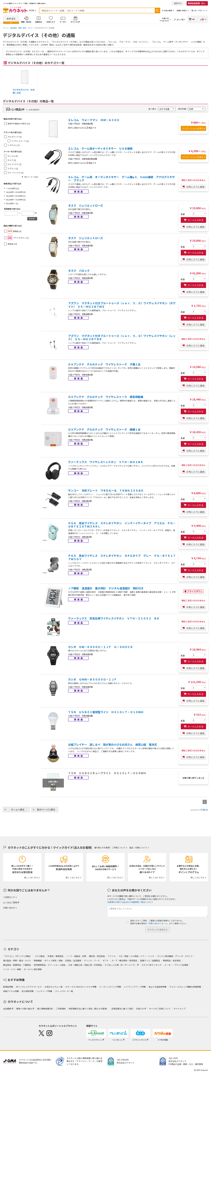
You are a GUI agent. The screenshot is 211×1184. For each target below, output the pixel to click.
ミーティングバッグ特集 (110, 986)
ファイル (112, 956)
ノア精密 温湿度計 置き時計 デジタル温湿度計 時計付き (106, 588)
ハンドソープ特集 (44, 991)
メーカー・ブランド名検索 (176, 964)
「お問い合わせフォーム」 (158, 923)
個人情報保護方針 (45, 1008)
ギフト (106, 960)
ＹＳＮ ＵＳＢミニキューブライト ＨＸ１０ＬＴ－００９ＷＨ (107, 773)
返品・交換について (138, 847)
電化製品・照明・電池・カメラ (21, 28)
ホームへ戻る (18, 809)
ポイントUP (75, 22)
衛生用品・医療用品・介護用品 (17, 964)
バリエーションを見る (192, 128)
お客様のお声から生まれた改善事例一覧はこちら (129, 902)
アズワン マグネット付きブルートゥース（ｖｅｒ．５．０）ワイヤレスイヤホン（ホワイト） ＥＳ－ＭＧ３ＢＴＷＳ (122, 304)
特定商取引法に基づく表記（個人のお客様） (88, 1008)
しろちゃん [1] (14, 145)
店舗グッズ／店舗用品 (150, 960)
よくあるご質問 (10, 902)
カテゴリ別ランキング (151, 964)
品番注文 (38, 22)
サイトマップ (180, 1008)
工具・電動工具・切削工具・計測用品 (85, 964)
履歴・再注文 (26, 22)
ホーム (5, 28)
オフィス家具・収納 (53, 960)
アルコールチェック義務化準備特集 (185, 986)
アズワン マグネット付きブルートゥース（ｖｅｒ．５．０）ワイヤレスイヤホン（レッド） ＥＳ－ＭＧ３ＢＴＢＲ (122, 337)
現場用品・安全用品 (172, 960)
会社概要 (7, 1008)
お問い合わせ (9, 907)
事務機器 (38, 960)
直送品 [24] (12, 244)
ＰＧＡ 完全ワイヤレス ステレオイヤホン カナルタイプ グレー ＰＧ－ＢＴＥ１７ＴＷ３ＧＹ (122, 557)
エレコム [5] (13, 156)
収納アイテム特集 (11, 991)
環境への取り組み (24, 1008)
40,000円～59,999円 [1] (15, 196)
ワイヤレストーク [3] (20, 141)
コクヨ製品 (40, 956)
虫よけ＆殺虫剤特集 (157, 986)
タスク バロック (79, 270)
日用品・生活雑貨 (73, 960)
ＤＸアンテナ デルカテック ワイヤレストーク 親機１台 (104, 429)
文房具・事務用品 (55, 956)
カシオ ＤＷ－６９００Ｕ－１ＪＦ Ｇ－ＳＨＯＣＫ (100, 647)
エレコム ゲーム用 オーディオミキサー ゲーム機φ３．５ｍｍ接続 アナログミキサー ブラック (121, 178)
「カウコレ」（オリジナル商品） (17, 956)
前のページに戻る (46, 809)
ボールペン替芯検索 (33, 969)
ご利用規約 (61, 1008)
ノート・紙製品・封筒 (76, 956)
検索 (157, 10)
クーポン (63, 22)
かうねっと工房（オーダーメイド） (121, 964)
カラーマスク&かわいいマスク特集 (80, 986)
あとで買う (181, 19)
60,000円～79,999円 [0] (15, 199)
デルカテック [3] (14, 136)
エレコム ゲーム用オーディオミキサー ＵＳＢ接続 (100, 148)
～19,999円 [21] (12, 188)
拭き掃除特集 (28, 991)
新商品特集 (8, 986)
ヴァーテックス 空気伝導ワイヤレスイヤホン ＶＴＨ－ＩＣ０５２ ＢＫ (113, 618)
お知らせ (140, 1008)
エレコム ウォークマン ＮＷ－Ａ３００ (93, 120)
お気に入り (51, 22)
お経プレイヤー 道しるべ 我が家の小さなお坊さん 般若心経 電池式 (112, 744)
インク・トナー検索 (12, 969)
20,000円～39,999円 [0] (15, 192)
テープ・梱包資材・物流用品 (124, 960)
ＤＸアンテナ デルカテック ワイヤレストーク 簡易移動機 (105, 396)
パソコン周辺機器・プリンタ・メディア (175, 956)
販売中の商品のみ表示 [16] (19, 123)
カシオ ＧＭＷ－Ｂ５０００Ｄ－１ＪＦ (92, 679)
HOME (31, 10)
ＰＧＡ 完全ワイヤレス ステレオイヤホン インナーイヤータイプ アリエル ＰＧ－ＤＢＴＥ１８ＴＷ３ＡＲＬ (122, 524)
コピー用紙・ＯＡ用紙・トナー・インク (136, 956)
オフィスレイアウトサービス (29, 986)
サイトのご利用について (160, 1008)
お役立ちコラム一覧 (53, 986)
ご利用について (119, 847)
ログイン (178, 3)
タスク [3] (12, 160)
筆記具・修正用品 (97, 956)
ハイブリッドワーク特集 (135, 986)
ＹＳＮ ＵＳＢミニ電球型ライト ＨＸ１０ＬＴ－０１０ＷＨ (106, 712)
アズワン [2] (13, 168)
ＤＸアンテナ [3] (14, 164)
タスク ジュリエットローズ (85, 205)
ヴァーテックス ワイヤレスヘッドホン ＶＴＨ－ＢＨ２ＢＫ (105, 462)
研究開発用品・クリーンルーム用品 (49, 964)
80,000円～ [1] (12, 203)
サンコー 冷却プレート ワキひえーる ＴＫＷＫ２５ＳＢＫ (106, 490)
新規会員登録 (197, 3)
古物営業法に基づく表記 (122, 1008)
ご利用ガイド (9, 897)
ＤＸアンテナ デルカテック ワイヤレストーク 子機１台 (104, 364)
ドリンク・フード (92, 960)
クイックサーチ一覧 (64, 991)
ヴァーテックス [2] (15, 172)
